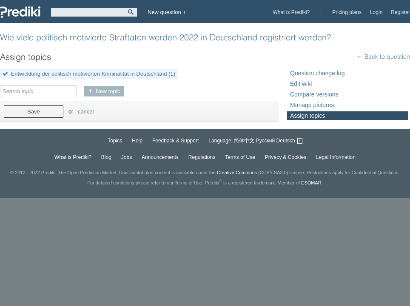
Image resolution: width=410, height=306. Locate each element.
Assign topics (307, 115)
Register (400, 12)
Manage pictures (312, 105)
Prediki (20, 12)
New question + (167, 12)
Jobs (126, 157)
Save (33, 111)
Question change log (317, 73)
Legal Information (336, 157)
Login (376, 12)
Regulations (201, 157)
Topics (115, 141)
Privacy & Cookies (285, 157)
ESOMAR (311, 182)
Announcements (160, 157)
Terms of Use (240, 157)
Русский (265, 141)
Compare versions (314, 94)
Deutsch (285, 141)
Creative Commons (237, 172)
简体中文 (244, 141)
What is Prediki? (291, 12)
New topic (108, 91)
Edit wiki (301, 83)
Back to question (386, 56)
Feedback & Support (175, 141)
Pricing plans (347, 12)
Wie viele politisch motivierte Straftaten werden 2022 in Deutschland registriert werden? (165, 37)
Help (137, 141)
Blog (106, 157)
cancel (86, 111)
